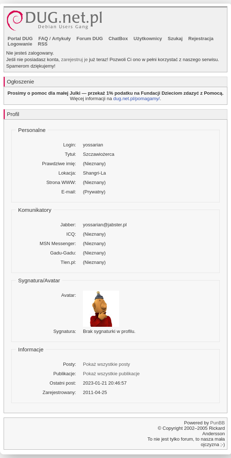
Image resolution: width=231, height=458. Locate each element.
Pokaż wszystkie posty (106, 364)
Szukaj (175, 38)
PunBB (217, 422)
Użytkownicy (148, 38)
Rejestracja (200, 38)
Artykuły (61, 38)
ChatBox (118, 38)
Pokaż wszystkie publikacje (111, 373)
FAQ (43, 38)
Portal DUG (20, 38)
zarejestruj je (74, 59)
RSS (43, 44)
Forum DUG (89, 38)
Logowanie (20, 44)
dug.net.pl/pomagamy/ (136, 98)
